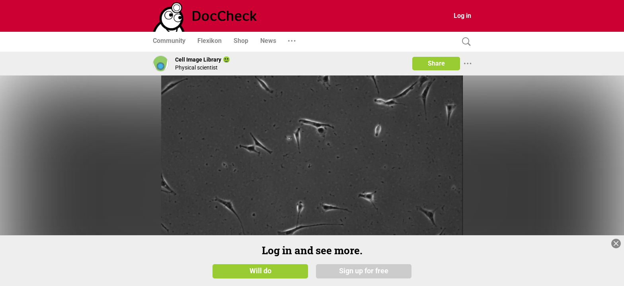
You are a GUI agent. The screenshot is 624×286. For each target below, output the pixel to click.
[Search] (464, 42)
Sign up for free (363, 271)
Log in (462, 15)
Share (436, 63)
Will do (260, 271)
